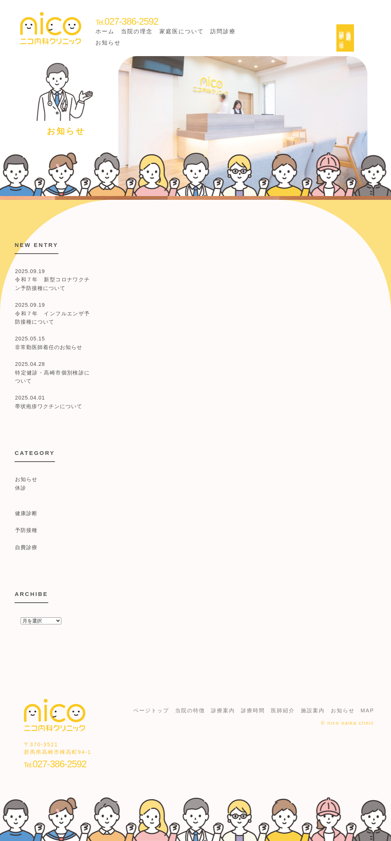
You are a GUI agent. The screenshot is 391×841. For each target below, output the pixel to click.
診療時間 (253, 710)
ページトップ (151, 710)
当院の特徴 (190, 710)
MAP (367, 710)
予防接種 (26, 530)
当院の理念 (137, 31)
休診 (20, 488)
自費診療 (26, 547)
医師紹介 (283, 710)
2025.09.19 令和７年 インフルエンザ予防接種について (52, 313)
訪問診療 (223, 31)
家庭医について (181, 31)
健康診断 (26, 513)
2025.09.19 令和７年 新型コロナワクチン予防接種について (52, 279)
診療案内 (223, 710)
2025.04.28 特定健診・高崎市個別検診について (52, 372)
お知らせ (108, 42)
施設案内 (313, 710)
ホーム (104, 31)
